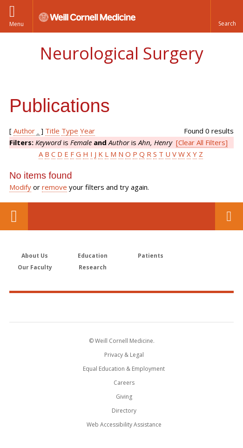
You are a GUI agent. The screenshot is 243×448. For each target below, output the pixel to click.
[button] (226, 16)
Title (52, 130)
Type (69, 130)
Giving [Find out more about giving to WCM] (124, 397)
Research (93, 267)
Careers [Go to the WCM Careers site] (124, 383)
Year (87, 130)
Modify (20, 187)
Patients (150, 256)
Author (24, 130)
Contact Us (229, 216)
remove (54, 187)
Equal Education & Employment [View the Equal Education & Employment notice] (124, 369)
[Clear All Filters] (202, 142)
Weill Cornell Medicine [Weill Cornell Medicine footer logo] (121, 307)
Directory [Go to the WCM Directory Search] (124, 411)
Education (93, 256)
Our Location (14, 216)
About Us (34, 256)
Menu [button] (16, 24)
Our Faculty (35, 267)
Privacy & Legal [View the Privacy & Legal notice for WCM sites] (124, 355)
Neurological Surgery (121, 53)
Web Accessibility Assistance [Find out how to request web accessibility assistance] (124, 424)
